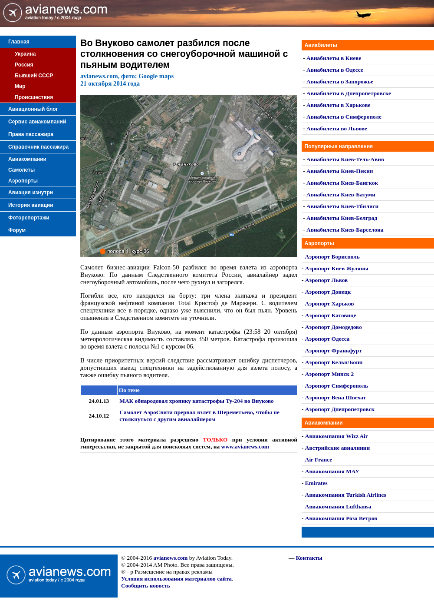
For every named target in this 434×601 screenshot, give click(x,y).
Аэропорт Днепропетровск (340, 409)
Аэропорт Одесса (327, 338)
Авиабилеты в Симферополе (343, 116)
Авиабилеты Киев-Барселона (344, 229)
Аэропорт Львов (326, 280)
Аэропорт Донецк (328, 292)
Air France (318, 459)
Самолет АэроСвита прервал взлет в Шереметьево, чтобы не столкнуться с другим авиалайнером (199, 415)
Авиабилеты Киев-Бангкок (342, 182)
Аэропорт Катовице (330, 315)
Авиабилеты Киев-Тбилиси (342, 206)
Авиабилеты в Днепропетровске (348, 93)
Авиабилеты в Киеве (333, 58)
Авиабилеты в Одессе (334, 69)
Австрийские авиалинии (337, 448)
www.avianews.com (245, 446)
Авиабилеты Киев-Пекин (339, 171)
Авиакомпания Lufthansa (338, 506)
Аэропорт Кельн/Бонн (334, 362)
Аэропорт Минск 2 (329, 374)
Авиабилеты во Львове (336, 128)
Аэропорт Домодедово (333, 327)
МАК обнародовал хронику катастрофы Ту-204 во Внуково (196, 401)
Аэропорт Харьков (329, 303)
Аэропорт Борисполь (332, 256)
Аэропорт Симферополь (336, 385)
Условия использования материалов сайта (176, 578)
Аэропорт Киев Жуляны (336, 268)
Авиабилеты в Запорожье (339, 81)
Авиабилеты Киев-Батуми (340, 194)
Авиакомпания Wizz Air (336, 436)
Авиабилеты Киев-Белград (341, 218)
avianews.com (171, 558)
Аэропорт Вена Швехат (335, 397)
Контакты (309, 558)
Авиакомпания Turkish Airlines (345, 494)
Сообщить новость (145, 585)
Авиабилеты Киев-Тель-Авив (345, 159)
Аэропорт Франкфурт (333, 350)
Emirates (316, 483)
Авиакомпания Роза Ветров (341, 518)
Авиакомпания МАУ (332, 471)
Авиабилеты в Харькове (338, 105)
